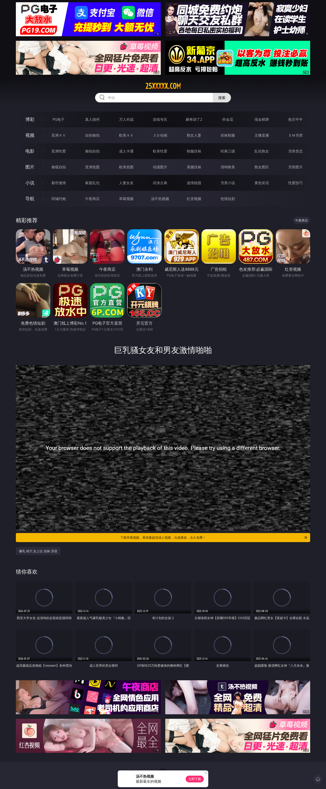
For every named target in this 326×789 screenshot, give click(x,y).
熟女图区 (261, 166)
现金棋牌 (261, 119)
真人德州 (92, 119)
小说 (29, 183)
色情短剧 (228, 198)
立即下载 (194, 779)
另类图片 (295, 166)
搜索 (221, 97)
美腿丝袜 (194, 166)
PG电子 (59, 119)
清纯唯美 (228, 166)
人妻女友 (126, 182)
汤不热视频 (160, 198)
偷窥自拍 (58, 166)
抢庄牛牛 (295, 119)
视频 (29, 135)
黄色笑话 (261, 182)
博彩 (29, 119)
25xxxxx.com (163, 86)
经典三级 (228, 151)
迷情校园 (194, 182)
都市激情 (58, 182)
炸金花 (227, 119)
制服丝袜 (194, 151)
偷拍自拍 (92, 151)
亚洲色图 (92, 166)
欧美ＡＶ (126, 135)
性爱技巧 (295, 182)
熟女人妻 (194, 135)
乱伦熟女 (261, 151)
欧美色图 (126, 166)
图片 (29, 167)
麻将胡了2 (194, 119)
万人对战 (126, 119)
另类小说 (228, 182)
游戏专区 (160, 119)
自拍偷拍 (92, 135)
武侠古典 (160, 182)
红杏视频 (194, 198)
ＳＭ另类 (295, 135)
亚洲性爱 (58, 151)
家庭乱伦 (92, 182)
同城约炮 (58, 198)
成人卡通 (126, 151)
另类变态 (295, 151)
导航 (29, 198)
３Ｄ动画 (160, 135)
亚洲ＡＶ (58, 135)
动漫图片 (160, 166)
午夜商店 (92, 198)
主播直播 (261, 135)
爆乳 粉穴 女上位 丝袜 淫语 (38, 551)
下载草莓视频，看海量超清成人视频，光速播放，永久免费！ (214, 537)
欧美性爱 (160, 151)
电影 (29, 151)
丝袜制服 (228, 135)
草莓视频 (126, 198)
